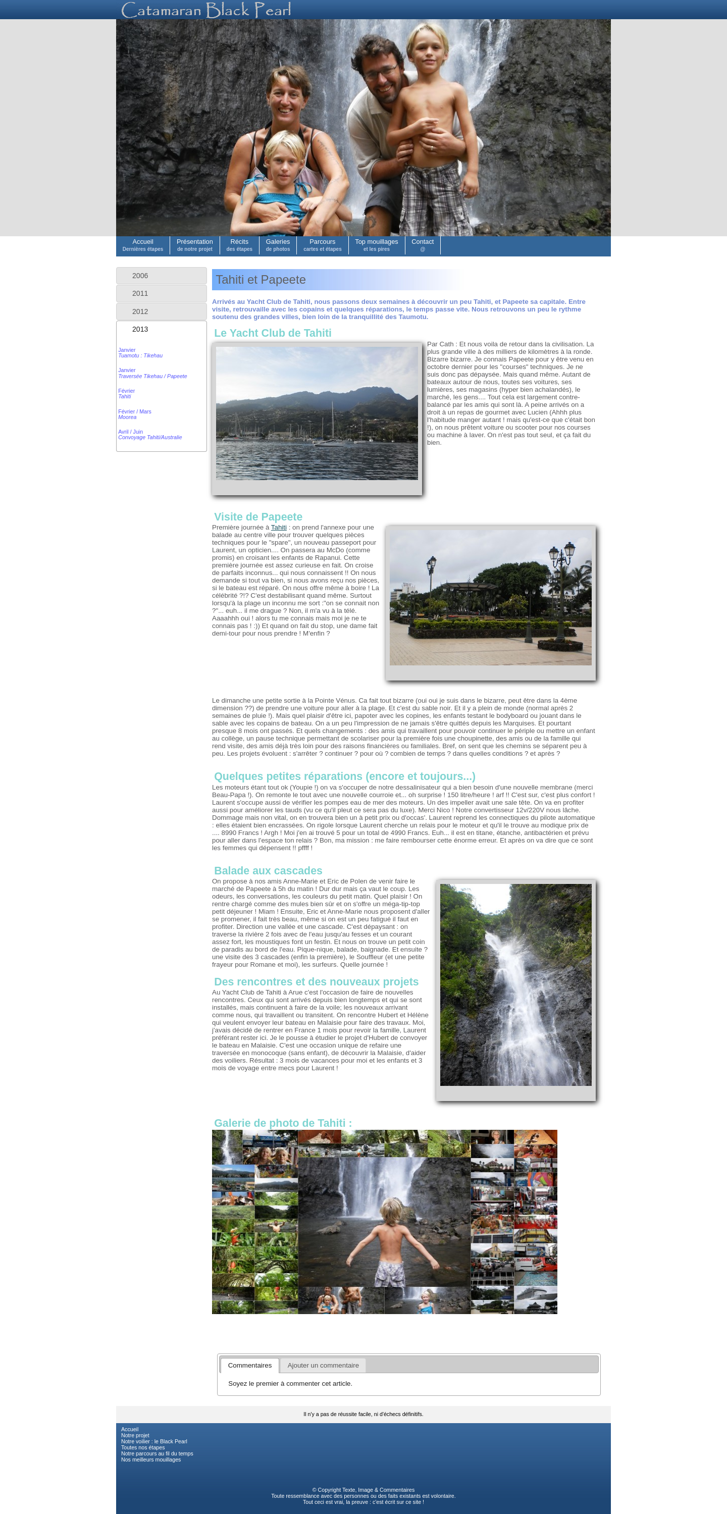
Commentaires (397, 1490)
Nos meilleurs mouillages (151, 1459)
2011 (140, 293)
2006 (140, 276)
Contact (422, 245)
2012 (140, 311)
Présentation (195, 245)
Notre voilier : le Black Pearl (154, 1441)
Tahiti (279, 527)
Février (126, 393)
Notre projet (135, 1435)
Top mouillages (376, 245)
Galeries (278, 245)
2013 (140, 329)
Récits (239, 245)
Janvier (140, 352)
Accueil (143, 245)
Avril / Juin (150, 434)
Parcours (322, 245)
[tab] (161, 275)
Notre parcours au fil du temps (157, 1453)
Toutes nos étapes (143, 1447)
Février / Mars (134, 414)
